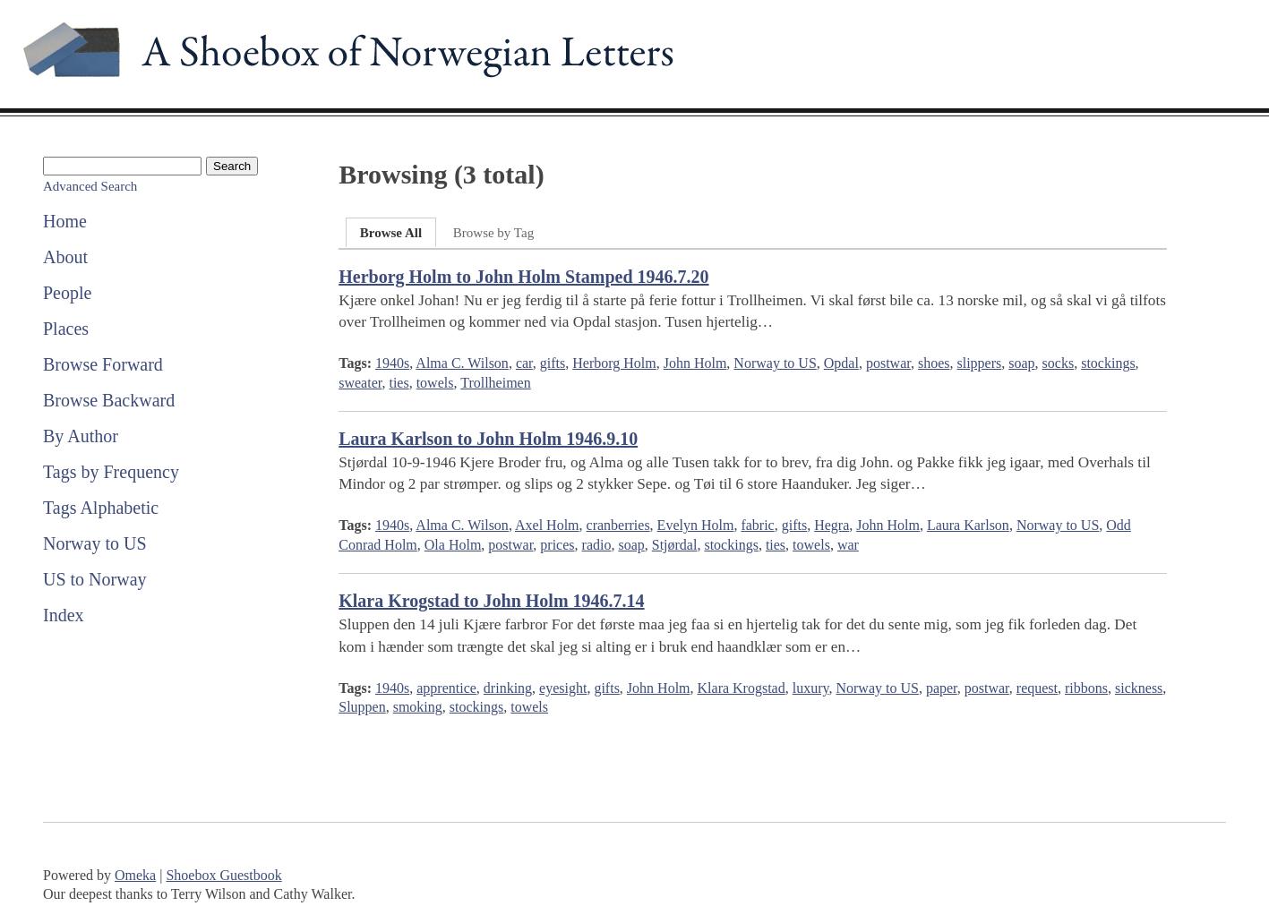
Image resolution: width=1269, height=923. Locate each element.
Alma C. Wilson (462, 363)
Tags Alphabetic (101, 508)
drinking (508, 688)
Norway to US (95, 543)
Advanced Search (90, 186)
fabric (757, 525)
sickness (1138, 688)
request (1037, 688)
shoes (934, 363)
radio (597, 544)
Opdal (841, 363)
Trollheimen (495, 382)
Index (63, 615)
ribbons (1086, 688)
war (848, 544)
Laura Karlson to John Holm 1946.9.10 (488, 439)
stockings (1108, 363)
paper (941, 688)
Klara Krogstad (741, 688)
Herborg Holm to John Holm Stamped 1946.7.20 (523, 276)
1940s (392, 363)
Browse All (391, 233)
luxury (811, 688)
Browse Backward (109, 400)
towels (435, 382)
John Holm (695, 363)
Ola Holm (453, 544)
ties (398, 382)
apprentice (446, 688)
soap (1021, 363)
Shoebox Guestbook (223, 875)
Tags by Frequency (111, 472)
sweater (360, 382)
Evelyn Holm (695, 525)
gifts (552, 363)
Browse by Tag (493, 233)
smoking (417, 706)
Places (66, 329)
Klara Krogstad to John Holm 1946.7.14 (491, 601)
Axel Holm (547, 525)
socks (1058, 363)
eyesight (563, 688)
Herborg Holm (614, 363)
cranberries (618, 525)
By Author (80, 436)
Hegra (831, 525)
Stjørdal (675, 544)
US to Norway (95, 579)
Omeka (135, 875)
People (67, 293)
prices (557, 544)
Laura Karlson (968, 525)
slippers (978, 363)
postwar (888, 363)
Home (65, 221)
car (524, 363)
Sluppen (362, 706)
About (65, 257)
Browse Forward (103, 364)
